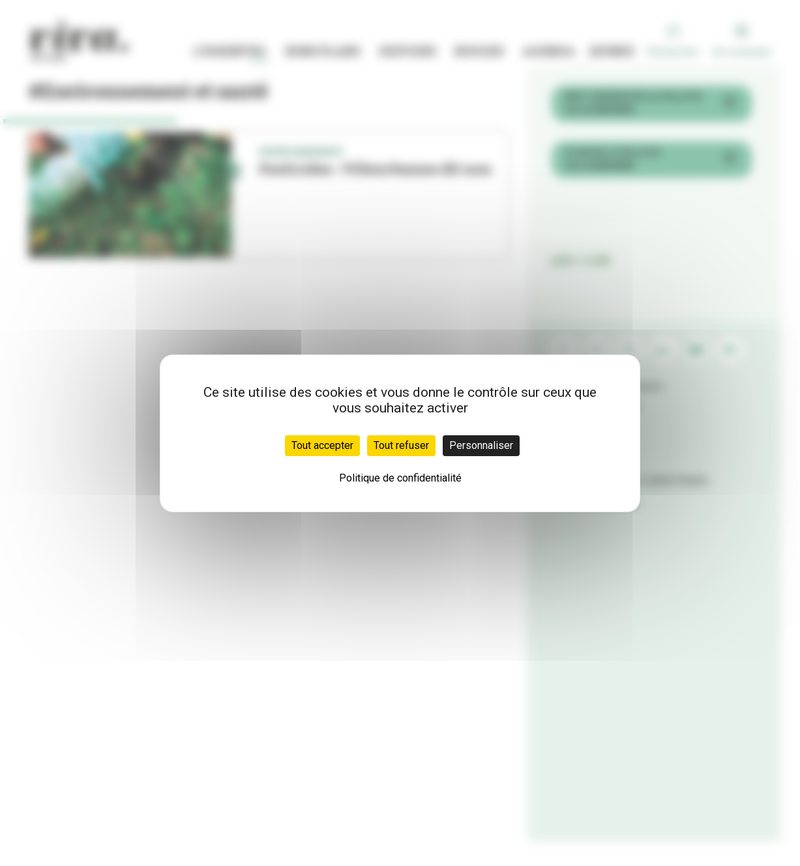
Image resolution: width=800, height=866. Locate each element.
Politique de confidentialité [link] (400, 478)
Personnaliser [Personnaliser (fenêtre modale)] (481, 445)
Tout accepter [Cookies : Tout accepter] (322, 445)
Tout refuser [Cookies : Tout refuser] (401, 445)
